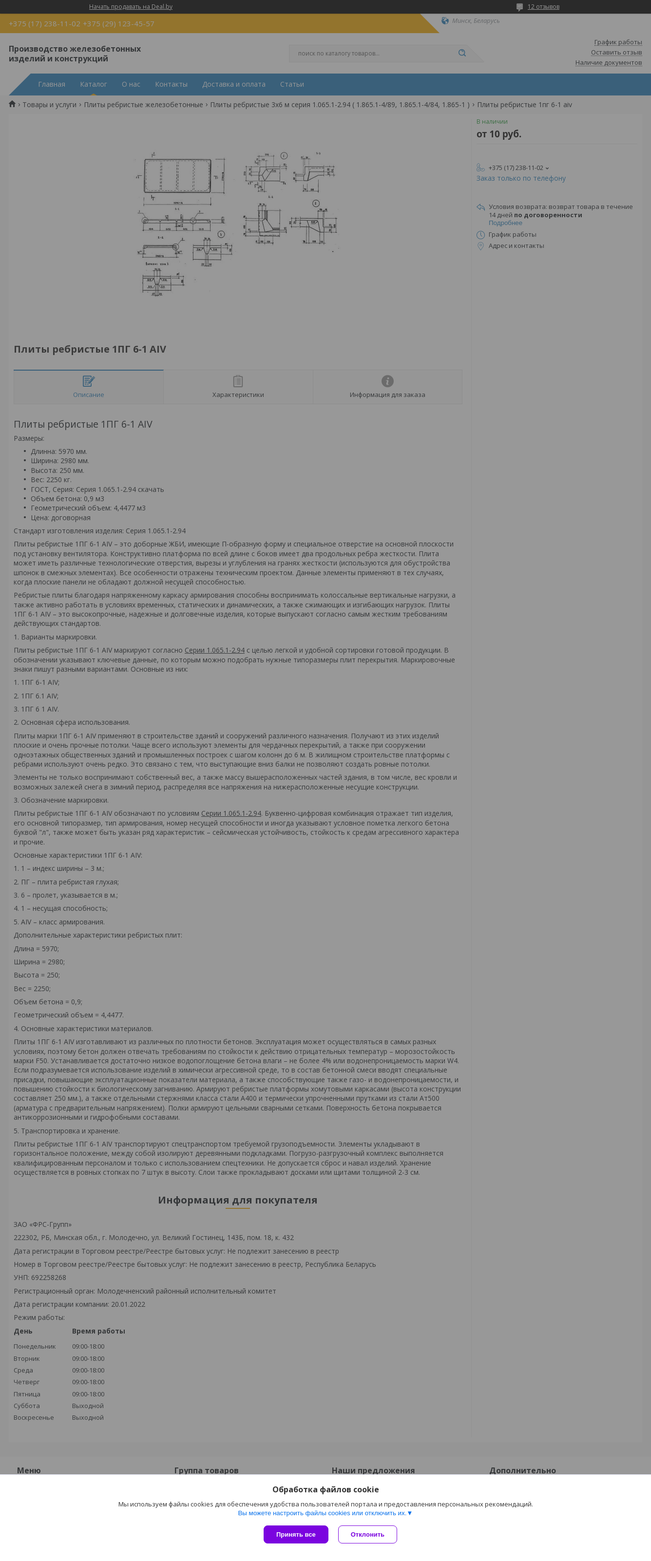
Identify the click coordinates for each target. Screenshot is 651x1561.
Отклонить (367, 1534)
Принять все (296, 1534)
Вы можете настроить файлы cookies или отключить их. (322, 1513)
